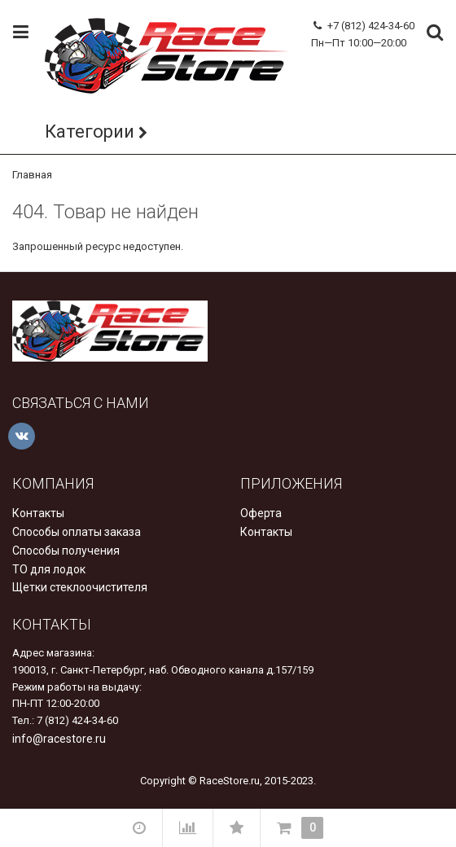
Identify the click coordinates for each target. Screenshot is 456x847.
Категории (89, 131)
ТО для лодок (49, 569)
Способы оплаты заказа (76, 531)
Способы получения (66, 550)
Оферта (261, 513)
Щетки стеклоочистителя (79, 587)
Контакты (38, 513)
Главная (32, 175)
